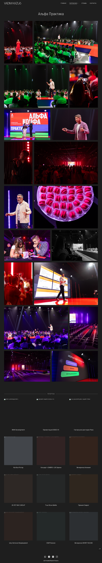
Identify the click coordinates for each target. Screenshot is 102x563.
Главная (63, 3)
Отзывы (84, 3)
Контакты (93, 3)
